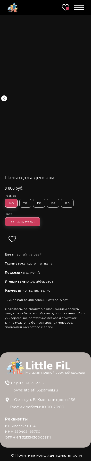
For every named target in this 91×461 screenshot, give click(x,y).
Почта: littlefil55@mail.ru (34, 390)
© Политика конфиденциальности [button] (46, 455)
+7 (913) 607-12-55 (27, 383)
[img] (7, 382)
